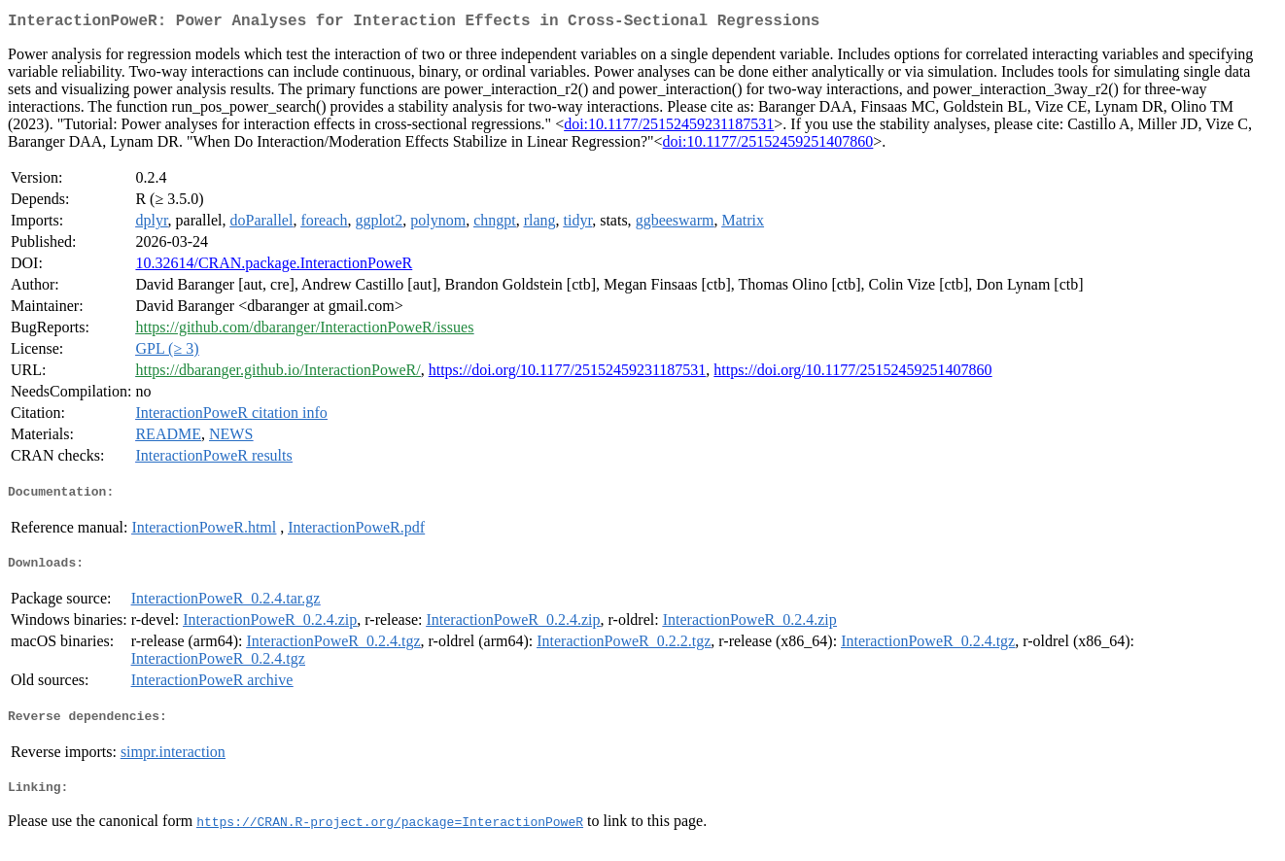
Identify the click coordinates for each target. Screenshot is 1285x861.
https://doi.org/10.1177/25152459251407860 (852, 373)
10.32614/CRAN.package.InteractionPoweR (273, 266)
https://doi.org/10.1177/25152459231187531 (568, 373)
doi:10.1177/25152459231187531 (669, 128)
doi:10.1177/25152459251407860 (768, 145)
